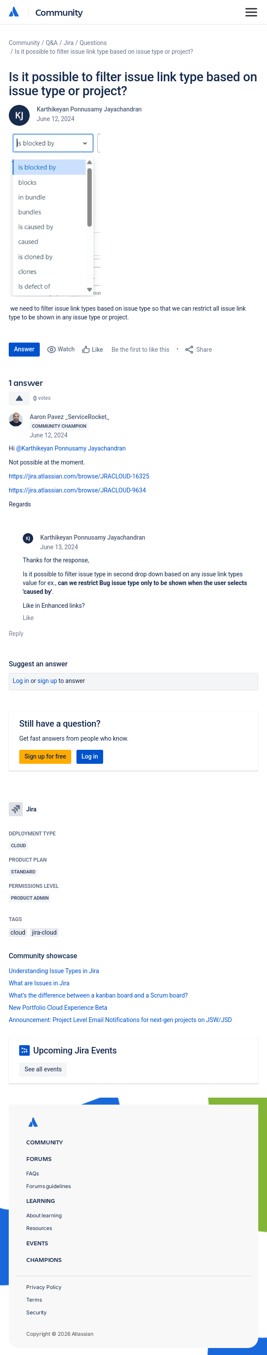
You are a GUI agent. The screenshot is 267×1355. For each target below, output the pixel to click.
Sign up (47, 680)
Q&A (52, 42)
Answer (24, 349)
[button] (55, 213)
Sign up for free (45, 756)
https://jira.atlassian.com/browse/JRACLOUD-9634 (77, 490)
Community (59, 12)
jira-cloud (44, 932)
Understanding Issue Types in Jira (54, 970)
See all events (43, 1069)
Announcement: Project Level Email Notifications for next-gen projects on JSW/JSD (120, 1019)
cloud (17, 932)
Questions (93, 42)
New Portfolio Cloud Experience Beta (58, 1007)
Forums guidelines (48, 1186)
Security (36, 1312)
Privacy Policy (44, 1287)
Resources (39, 1228)
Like (28, 617)
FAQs (32, 1173)
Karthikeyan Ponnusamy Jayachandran (89, 109)
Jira (69, 42)
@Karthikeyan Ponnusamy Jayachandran (71, 448)
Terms (34, 1299)
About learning (44, 1215)
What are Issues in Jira (39, 983)
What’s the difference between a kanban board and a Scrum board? (98, 995)
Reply (16, 633)
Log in (21, 680)
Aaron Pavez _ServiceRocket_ (69, 416)
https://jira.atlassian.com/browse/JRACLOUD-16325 (79, 476)
